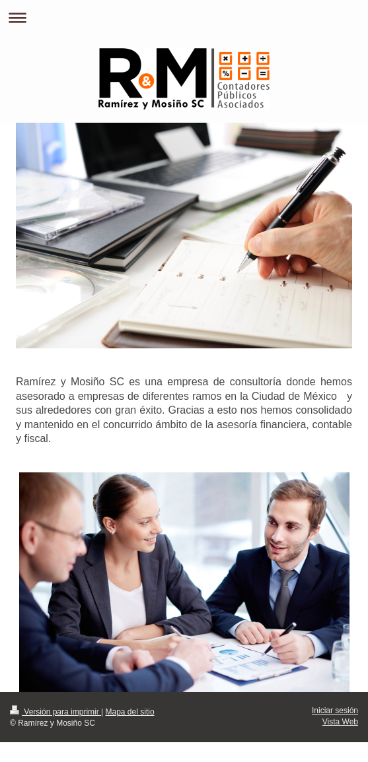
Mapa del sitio (130, 711)
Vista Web (340, 721)
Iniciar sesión (335, 710)
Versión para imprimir (55, 711)
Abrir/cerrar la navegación (184, 17)
